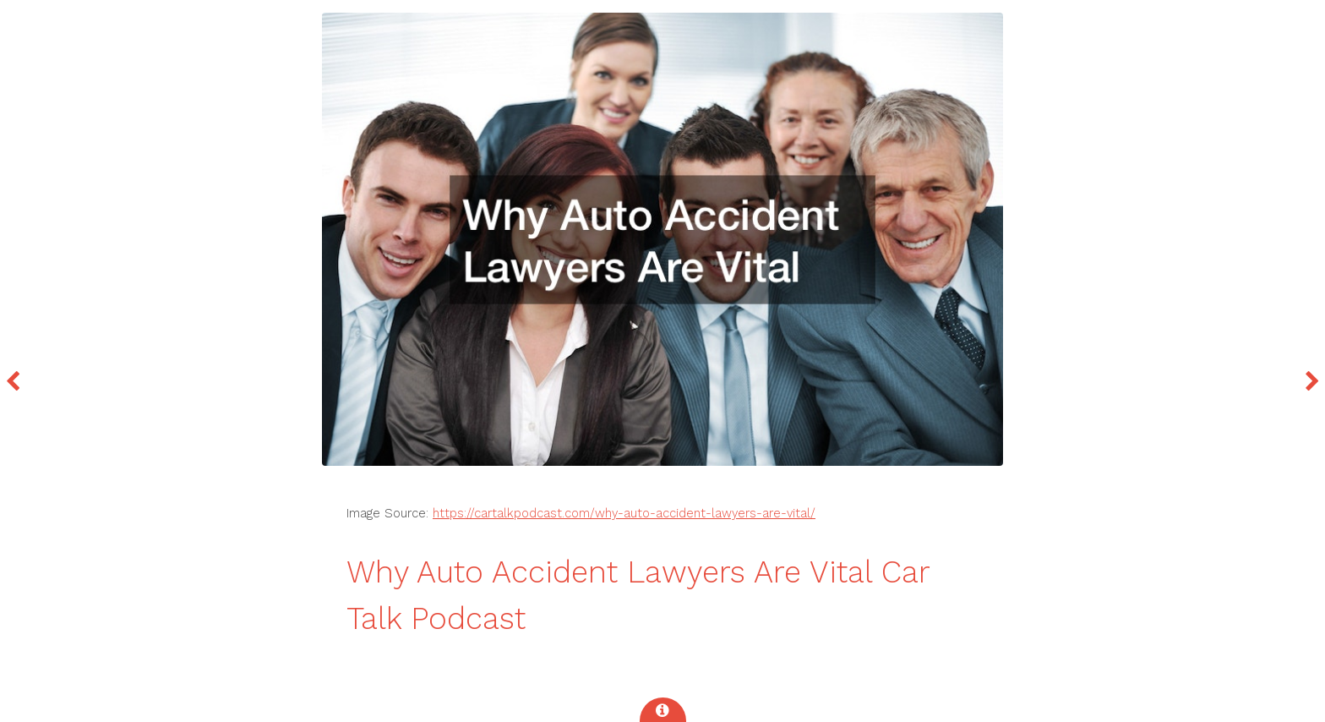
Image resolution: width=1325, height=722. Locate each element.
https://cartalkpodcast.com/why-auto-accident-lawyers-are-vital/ (624, 513)
